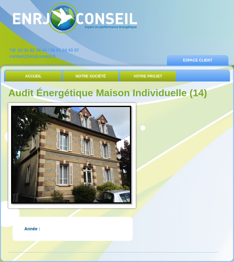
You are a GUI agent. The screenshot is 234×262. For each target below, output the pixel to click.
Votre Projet (148, 76)
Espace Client (197, 60)
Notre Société (90, 76)
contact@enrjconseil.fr (32, 56)
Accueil (33, 76)
